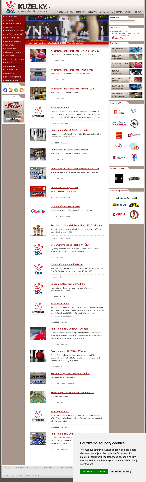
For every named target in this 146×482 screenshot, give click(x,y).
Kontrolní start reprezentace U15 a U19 (72, 69)
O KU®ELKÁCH (22, 467)
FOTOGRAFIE (66, 467)
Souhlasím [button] (87, 471)
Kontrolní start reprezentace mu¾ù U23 (72, 88)
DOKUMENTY (49, 467)
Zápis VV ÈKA (120, 38)
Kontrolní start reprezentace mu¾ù (70, 149)
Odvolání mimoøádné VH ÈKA (67, 264)
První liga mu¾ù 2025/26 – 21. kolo (69, 129)
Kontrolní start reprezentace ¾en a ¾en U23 (75, 50)
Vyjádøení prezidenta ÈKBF (65, 206)
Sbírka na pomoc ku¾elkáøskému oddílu (72, 392)
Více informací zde (75, 43)
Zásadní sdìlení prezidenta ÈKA (68, 283)
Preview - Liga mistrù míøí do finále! (70, 373)
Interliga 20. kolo (60, 303)
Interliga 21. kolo (60, 107)
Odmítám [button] (102, 471)
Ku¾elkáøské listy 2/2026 (64, 187)
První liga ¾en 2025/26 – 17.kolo (68, 351)
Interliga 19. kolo (60, 411)
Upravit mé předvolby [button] (121, 471)
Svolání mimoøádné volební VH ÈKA (70, 244)
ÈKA (36, 467)
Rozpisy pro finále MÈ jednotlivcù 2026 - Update (76, 225)
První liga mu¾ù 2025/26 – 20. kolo (69, 328)
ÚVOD (7, 467)
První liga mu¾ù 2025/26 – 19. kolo (69, 433)
